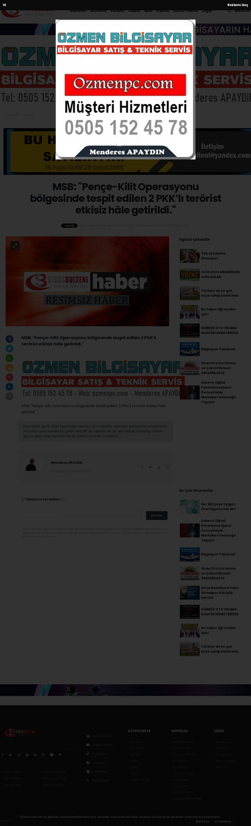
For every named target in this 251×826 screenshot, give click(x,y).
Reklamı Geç (237, 5)
